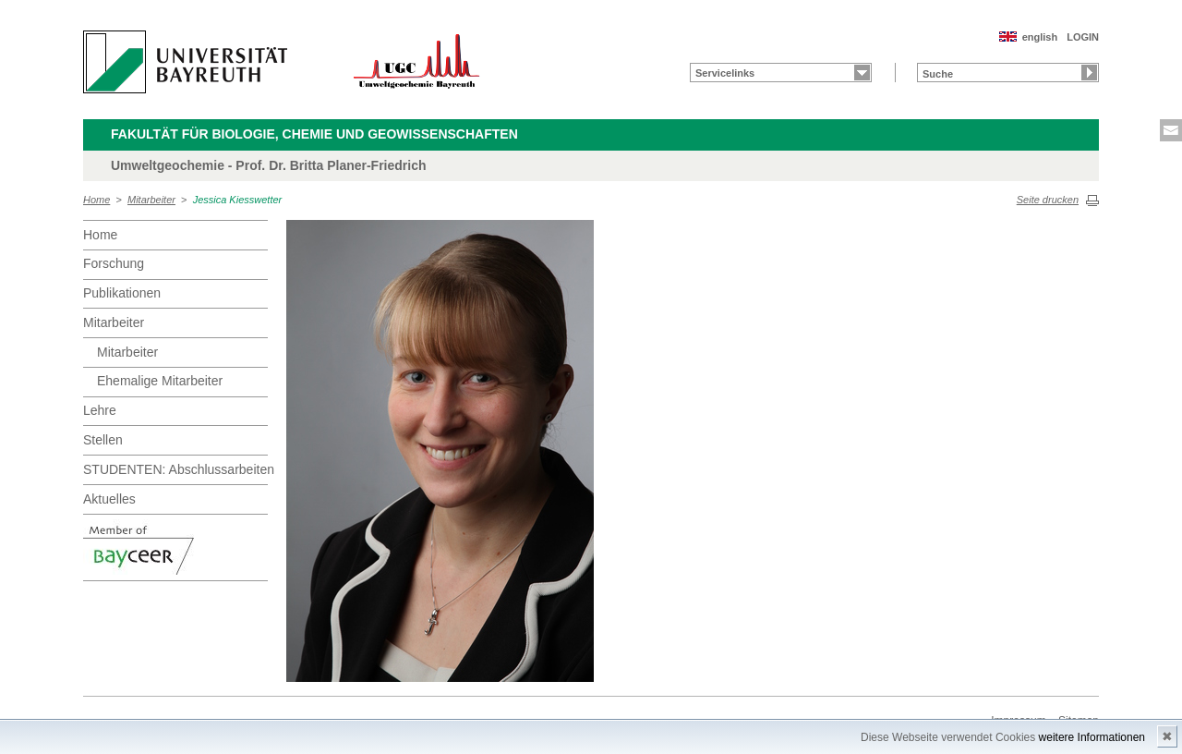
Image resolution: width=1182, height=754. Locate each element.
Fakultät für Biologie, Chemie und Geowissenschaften (314, 134)
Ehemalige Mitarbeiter (160, 380)
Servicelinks (724, 73)
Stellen (103, 439)
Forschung (113, 263)
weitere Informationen (1092, 737)
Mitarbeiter (151, 199)
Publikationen (122, 293)
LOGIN (1083, 37)
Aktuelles (109, 499)
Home (96, 199)
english (1040, 37)
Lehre (99, 410)
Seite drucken (1048, 199)
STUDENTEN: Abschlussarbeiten (175, 469)
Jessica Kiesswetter (238, 199)
